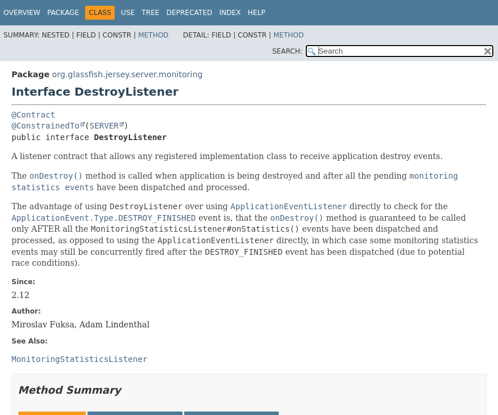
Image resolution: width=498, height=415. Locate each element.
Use (128, 13)
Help (256, 13)
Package (63, 13)
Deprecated (189, 13)
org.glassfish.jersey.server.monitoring (127, 74)
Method (153, 35)
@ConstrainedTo (45, 125)
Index (230, 13)
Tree (150, 13)
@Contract (33, 114)
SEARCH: (287, 51)
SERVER (104, 125)
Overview (21, 13)
